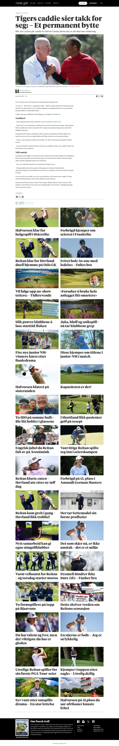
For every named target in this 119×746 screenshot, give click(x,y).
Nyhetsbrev (83, 3)
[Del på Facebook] (97, 96)
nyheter (19, 193)
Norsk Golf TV (41, 3)
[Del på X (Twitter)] (99, 96)
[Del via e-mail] (102, 96)
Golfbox (91, 3)
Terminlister (56, 3)
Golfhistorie (48, 3)
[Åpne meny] (101, 3)
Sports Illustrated (55, 122)
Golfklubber (33, 3)
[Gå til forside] (22, 3)
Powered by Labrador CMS (59, 743)
